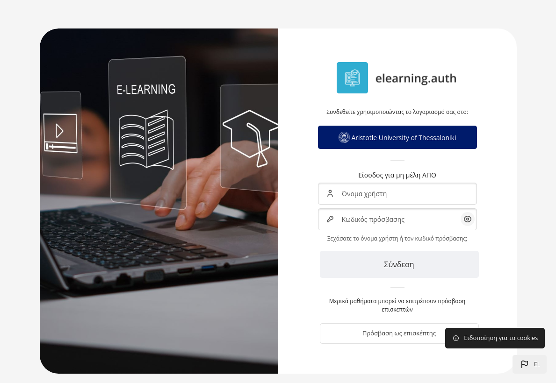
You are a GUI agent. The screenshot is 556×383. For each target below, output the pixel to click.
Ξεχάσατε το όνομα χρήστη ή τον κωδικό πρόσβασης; (397, 238)
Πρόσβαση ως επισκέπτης (399, 333)
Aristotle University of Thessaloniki (397, 137)
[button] (530, 364)
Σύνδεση (399, 264)
